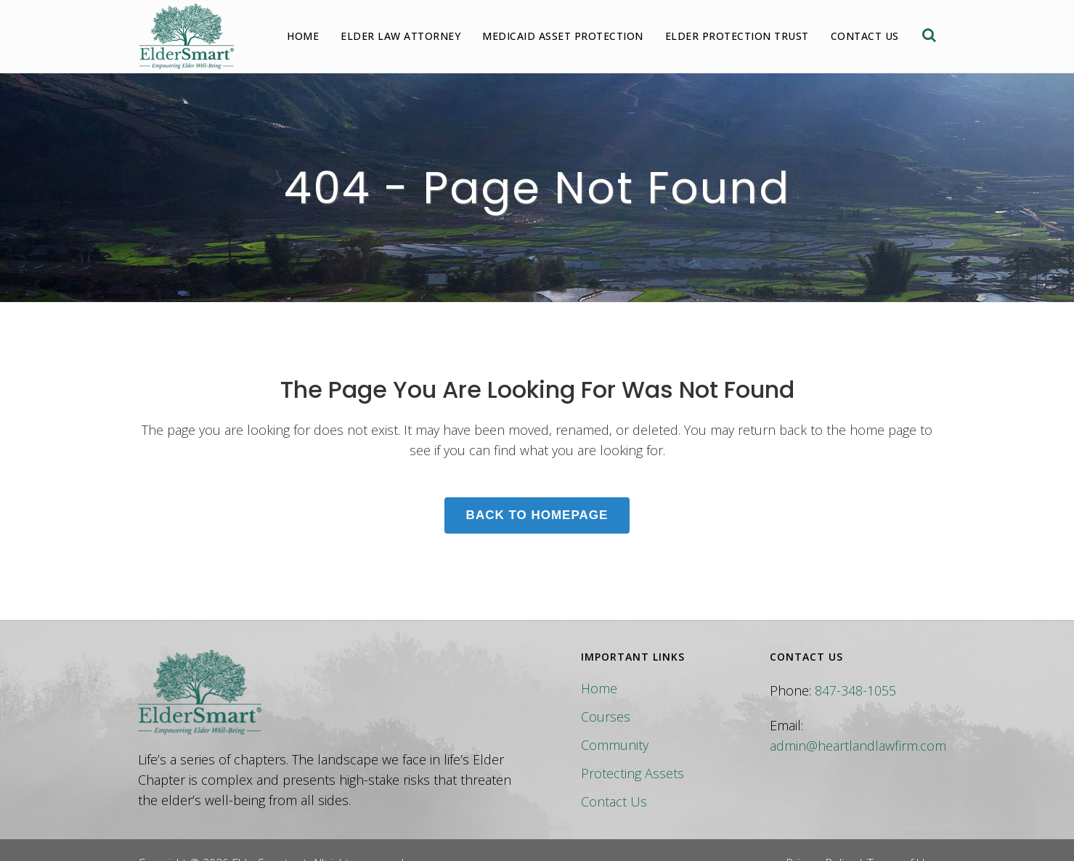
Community (614, 745)
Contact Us (614, 801)
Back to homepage (537, 515)
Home (599, 688)
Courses (605, 717)
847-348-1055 (855, 690)
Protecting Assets (632, 773)
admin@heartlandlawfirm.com (858, 745)
